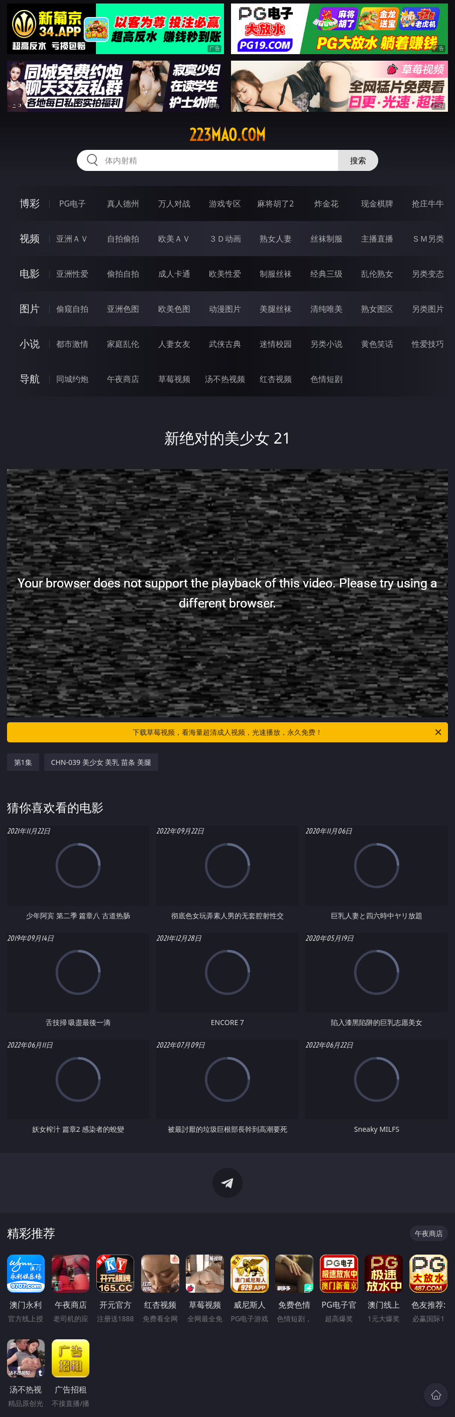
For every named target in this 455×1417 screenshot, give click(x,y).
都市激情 (72, 343)
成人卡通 (174, 273)
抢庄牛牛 (428, 203)
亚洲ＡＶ (72, 238)
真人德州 (123, 203)
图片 (30, 308)
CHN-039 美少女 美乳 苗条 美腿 (101, 762)
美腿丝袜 (276, 308)
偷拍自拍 (123, 273)
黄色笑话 (377, 343)
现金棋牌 (377, 203)
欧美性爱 (225, 273)
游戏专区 (225, 203)
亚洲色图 (123, 308)
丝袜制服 (326, 238)
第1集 (23, 762)
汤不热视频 (225, 378)
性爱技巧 (428, 343)
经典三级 (326, 273)
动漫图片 (225, 308)
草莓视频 (174, 378)
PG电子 (72, 203)
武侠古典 (225, 343)
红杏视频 (276, 378)
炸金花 (326, 203)
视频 (30, 238)
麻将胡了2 (275, 203)
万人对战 (174, 203)
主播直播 (377, 238)
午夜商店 (123, 378)
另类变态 (428, 273)
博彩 (30, 203)
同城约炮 (72, 378)
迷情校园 (276, 343)
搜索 (358, 160)
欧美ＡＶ (174, 238)
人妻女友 (174, 343)
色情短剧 (326, 378)
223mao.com (227, 135)
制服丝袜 (276, 273)
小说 (30, 343)
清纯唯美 (326, 308)
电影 (30, 273)
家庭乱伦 (123, 343)
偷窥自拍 (72, 308)
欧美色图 (174, 308)
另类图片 (428, 308)
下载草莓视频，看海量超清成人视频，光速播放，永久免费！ (288, 732)
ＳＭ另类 (428, 238)
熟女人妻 (276, 238)
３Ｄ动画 (225, 238)
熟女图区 (377, 308)
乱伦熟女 (377, 273)
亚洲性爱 (72, 273)
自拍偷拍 (123, 238)
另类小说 (326, 343)
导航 (30, 378)
